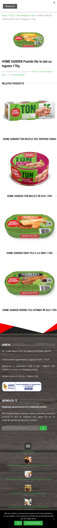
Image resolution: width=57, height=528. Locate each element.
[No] (53, 519)
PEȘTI (12, 15)
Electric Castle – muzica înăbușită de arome (28, 493)
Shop (4, 15)
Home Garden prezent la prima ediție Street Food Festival (29, 479)
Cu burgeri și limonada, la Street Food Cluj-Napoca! (28, 507)
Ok (18, 523)
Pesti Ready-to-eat (26, 15)
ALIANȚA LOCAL (28, 452)
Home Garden (18, 74)
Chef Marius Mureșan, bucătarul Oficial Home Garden (28, 465)
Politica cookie (33, 523)
